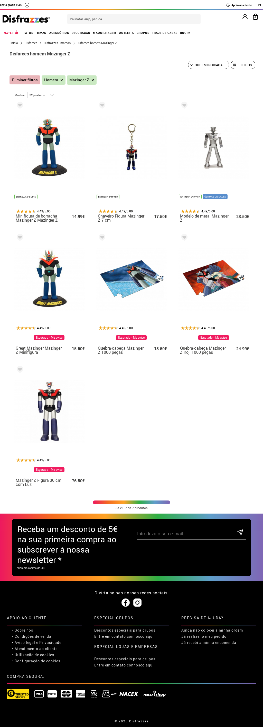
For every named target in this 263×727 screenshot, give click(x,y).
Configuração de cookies (37, 661)
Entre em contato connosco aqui (124, 636)
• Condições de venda (31, 636)
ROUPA (185, 33)
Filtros (245, 65)
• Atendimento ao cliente (35, 648)
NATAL (11, 32)
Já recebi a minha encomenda (208, 642)
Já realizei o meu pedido (204, 636)
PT (259, 5)
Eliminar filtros (25, 80)
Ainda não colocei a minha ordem (212, 630)
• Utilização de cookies (33, 654)
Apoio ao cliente (239, 5)
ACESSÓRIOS (59, 33)
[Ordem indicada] (208, 65)
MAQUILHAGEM (104, 33)
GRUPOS (143, 33)
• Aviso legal (23, 642)
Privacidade (50, 642)
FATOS (28, 33)
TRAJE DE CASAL (164, 33)
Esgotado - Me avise (49, 337)
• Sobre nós (22, 630)
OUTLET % (126, 33)
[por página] (41, 95)
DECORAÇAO (81, 33)
